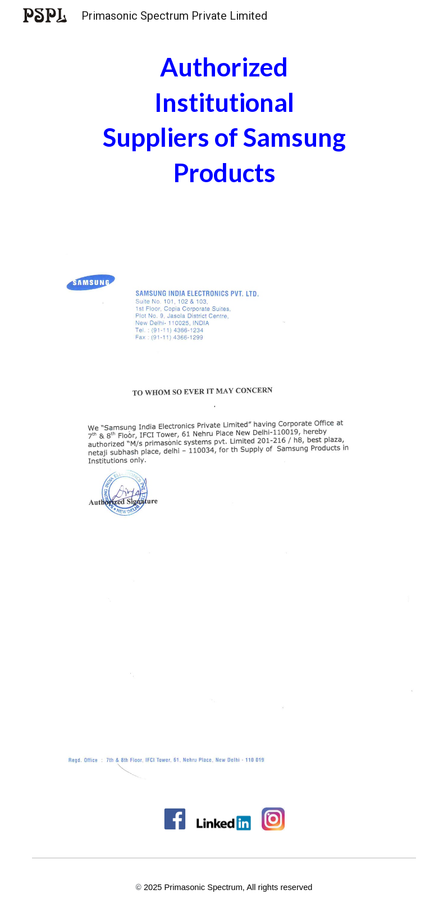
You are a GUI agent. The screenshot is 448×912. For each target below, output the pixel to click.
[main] (224, 120)
